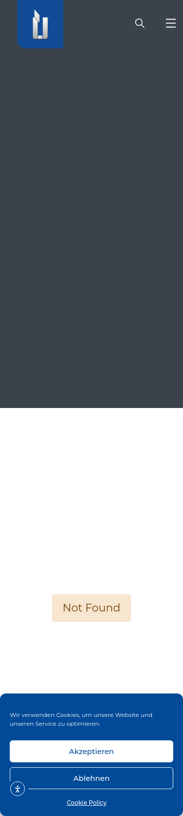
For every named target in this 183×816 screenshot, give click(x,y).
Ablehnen (91, 778)
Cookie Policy (86, 802)
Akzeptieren (91, 751)
